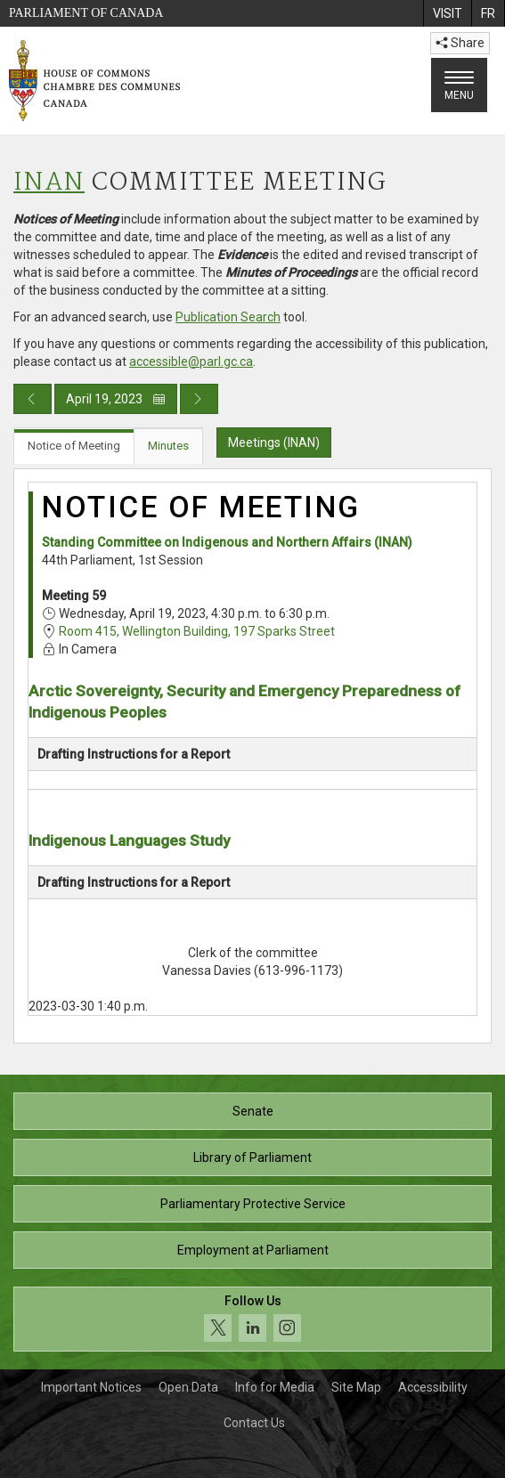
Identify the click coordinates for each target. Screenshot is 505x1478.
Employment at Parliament (253, 1250)
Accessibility (433, 1387)
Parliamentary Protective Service (253, 1204)
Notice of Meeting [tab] (74, 445)
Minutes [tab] (168, 445)
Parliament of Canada (86, 13)
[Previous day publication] (32, 399)
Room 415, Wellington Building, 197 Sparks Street (197, 631)
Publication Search (228, 317)
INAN (49, 183)
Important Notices (91, 1387)
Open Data (188, 1387)
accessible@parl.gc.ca (191, 361)
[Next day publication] (199, 399)
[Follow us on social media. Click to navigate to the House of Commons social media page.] (252, 1319)
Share (460, 43)
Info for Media (274, 1387)
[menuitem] (447, 13)
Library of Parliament (252, 1157)
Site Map (356, 1387)
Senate (252, 1111)
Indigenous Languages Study (129, 840)
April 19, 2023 (116, 399)
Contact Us (254, 1423)
